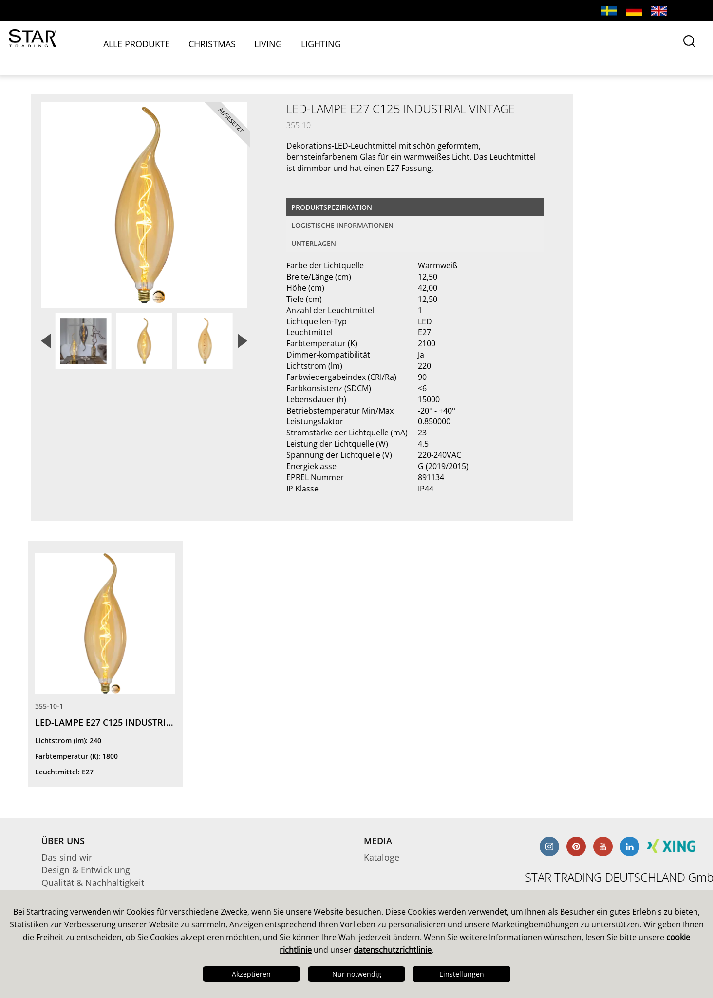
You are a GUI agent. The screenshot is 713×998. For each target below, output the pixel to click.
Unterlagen (313, 243)
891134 (431, 477)
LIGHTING (340, 47)
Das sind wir (66, 857)
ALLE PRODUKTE (159, 47)
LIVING (288, 47)
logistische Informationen (342, 225)
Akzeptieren (251, 974)
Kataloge (381, 857)
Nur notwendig (356, 974)
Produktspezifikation (331, 207)
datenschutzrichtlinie (393, 949)
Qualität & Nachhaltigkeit (92, 882)
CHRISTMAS (233, 47)
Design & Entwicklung (85, 870)
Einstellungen (461, 974)
